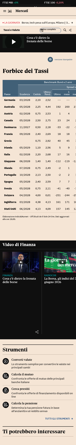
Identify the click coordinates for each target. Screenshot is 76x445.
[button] (50, 30)
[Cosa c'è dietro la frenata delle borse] (21, 262)
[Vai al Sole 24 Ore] (10, 11)
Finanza (8, 275)
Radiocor (50, 275)
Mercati (21, 11)
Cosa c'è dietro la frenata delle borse (39, 39)
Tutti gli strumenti (59, 418)
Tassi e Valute (11, 30)
